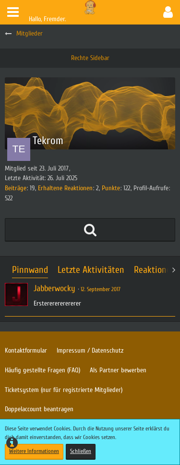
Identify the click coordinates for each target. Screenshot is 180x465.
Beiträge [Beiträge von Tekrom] (15, 188)
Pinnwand (30, 269)
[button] (13, 12)
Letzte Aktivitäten (91, 269)
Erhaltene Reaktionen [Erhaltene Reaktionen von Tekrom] (65, 188)
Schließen (80, 451)
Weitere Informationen (34, 451)
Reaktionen (155, 269)
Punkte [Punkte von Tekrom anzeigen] (111, 188)
